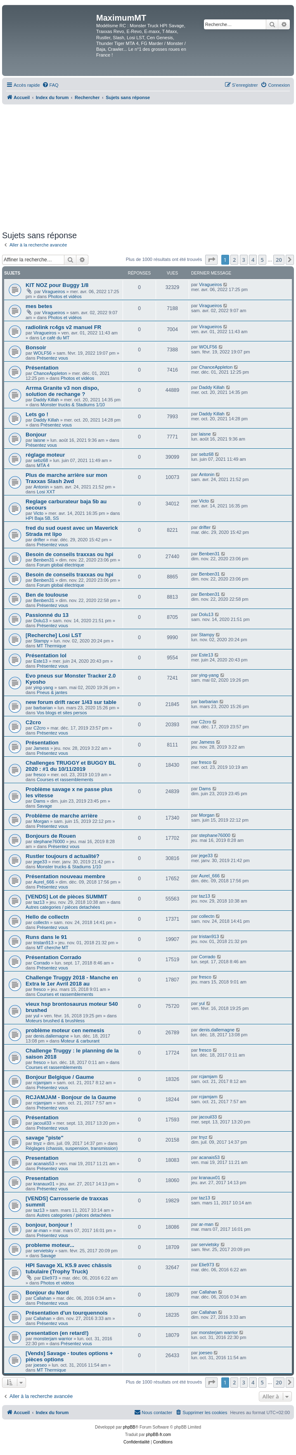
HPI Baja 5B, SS (42, 518)
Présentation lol (46, 655)
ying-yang (43, 687)
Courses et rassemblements (65, 779)
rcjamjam (42, 1082)
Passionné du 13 (47, 615)
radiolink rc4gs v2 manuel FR (63, 327)
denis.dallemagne (51, 1035)
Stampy (41, 640)
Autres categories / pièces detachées (63, 907)
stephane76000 (49, 841)
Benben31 (43, 559)
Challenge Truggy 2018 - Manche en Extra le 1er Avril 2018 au (72, 980)
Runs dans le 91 (46, 937)
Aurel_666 (43, 881)
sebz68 (40, 460)
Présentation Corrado (53, 957)
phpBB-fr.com (158, 1434)
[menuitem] (50, 85)
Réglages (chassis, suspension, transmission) (72, 1148)
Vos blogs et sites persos (62, 712)
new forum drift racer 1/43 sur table (71, 702)
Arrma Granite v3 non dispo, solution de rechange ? (62, 391)
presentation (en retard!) (57, 1333)
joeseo (40, 1365)
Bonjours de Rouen (51, 836)
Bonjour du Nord (47, 1292)
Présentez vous (52, 357)
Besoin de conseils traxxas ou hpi (70, 554)
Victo (38, 513)
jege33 (40, 861)
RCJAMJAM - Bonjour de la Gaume (71, 1097)
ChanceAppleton (50, 373)
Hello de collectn (47, 917)
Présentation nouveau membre (65, 876)
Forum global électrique (60, 564)
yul (36, 1015)
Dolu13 (40, 620)
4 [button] (252, 259)
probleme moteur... (50, 1245)
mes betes (39, 306)
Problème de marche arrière (61, 816)
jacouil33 (42, 1123)
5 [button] (262, 259)
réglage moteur (45, 455)
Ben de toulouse (47, 595)
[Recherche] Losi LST (54, 635)
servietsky (43, 1250)
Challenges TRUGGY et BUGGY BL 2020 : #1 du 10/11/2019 (71, 766)
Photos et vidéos (64, 296)
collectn (41, 922)
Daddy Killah (46, 399)
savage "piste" (45, 1138)
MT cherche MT (53, 947)
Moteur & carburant (80, 1040)
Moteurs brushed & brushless (55, 1020)
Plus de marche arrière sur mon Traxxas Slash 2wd (66, 478)
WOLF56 (42, 353)
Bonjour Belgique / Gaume (60, 1077)
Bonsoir (36, 347)
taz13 (39, 902)
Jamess (41, 748)
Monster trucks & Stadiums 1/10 (72, 404)
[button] (211, 260)
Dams (39, 801)
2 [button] (234, 259)
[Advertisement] (148, 166)
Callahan (42, 1298)
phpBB (129, 1427)
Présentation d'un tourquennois (67, 1313)
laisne (39, 440)
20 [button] (279, 259)
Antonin (41, 486)
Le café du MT (54, 337)
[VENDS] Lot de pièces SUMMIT (66, 896)
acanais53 (43, 1163)
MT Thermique (51, 645)
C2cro (33, 722)
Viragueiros (53, 291)
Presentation (42, 1158)
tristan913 (43, 942)
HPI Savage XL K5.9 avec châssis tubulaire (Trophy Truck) (69, 1268)
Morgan (41, 821)
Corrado (41, 962)
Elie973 (49, 1277)
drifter (39, 539)
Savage (44, 805)
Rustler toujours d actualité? (62, 856)
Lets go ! (37, 414)
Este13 (40, 661)
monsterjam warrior (52, 1338)
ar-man (40, 1230)
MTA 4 (43, 465)
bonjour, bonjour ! (49, 1225)
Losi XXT (46, 491)
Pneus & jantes (52, 692)
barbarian (42, 707)
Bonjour (36, 434)
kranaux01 (43, 1183)
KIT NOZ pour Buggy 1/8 (57, 285)
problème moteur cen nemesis (65, 1030)
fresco (39, 774)
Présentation (42, 368)
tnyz (37, 1143)
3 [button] (243, 259)
